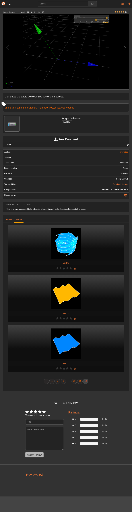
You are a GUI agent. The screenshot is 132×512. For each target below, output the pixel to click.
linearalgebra (30, 107)
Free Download (66, 139)
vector (52, 107)
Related (9, 219)
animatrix (17, 107)
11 (80, 381)
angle (8, 107)
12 (85, 381)
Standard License (120, 184)
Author (19, 219)
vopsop (70, 107)
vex (58, 107)
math (40, 107)
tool (46, 107)
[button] (10, 4)
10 (74, 381)
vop (63, 107)
